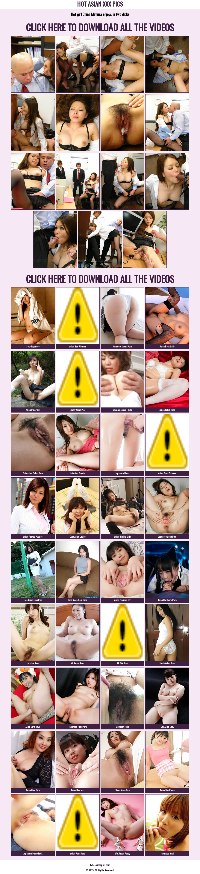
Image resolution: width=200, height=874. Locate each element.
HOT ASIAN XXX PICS (100, 4)
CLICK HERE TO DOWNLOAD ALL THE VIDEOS (100, 27)
